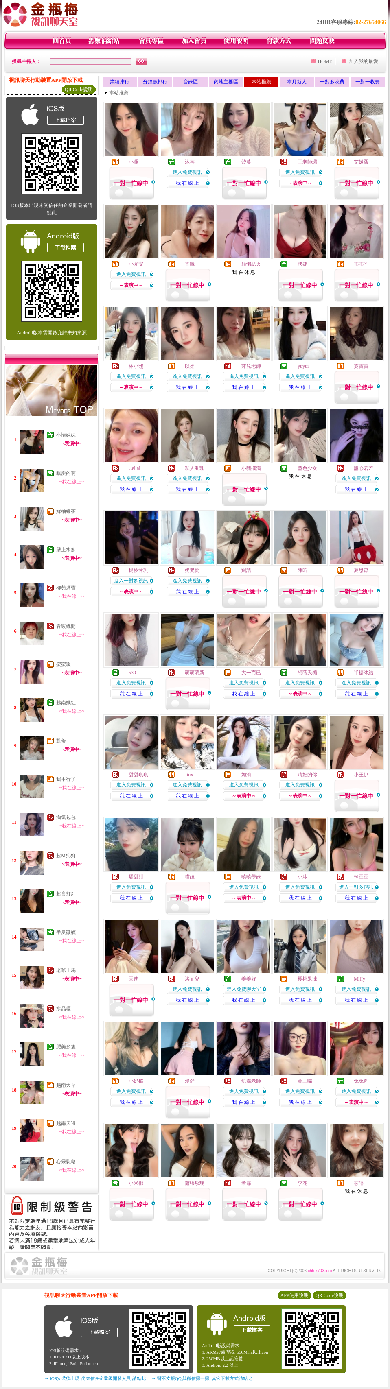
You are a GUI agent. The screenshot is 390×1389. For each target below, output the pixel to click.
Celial (134, 468)
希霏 (246, 1183)
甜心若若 (363, 468)
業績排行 (119, 82)
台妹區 (190, 82)
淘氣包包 (66, 817)
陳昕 (302, 570)
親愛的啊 (66, 473)
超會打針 (66, 894)
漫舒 (190, 1081)
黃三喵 (305, 1081)
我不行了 (66, 779)
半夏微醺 (66, 932)
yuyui (303, 366)
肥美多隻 (66, 1047)
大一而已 (251, 672)
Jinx (189, 774)
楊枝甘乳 (138, 570)
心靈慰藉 (66, 1161)
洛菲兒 (192, 979)
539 (132, 672)
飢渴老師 (251, 1081)
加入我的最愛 (363, 61)
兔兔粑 (361, 1081)
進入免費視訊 (187, 172)
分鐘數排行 (155, 82)
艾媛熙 (361, 162)
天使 (133, 979)
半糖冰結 (363, 672)
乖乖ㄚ (361, 264)
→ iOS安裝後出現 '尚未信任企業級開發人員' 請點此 (95, 1378)
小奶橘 (136, 1081)
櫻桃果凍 (307, 979)
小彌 (133, 162)
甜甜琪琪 (138, 774)
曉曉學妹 (251, 877)
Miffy (359, 979)
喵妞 (190, 877)
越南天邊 (66, 1123)
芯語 (359, 1183)
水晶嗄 (63, 1008)
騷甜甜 (136, 877)
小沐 (302, 877)
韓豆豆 (361, 877)
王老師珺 (307, 162)
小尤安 (136, 264)
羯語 (246, 570)
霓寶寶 (361, 366)
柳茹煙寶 (66, 588)
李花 (302, 1183)
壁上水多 (66, 550)
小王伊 (361, 774)
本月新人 (297, 82)
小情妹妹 (66, 435)
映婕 (302, 264)
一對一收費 (367, 82)
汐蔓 (246, 162)
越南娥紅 (66, 702)
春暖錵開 (66, 626)
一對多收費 (332, 82)
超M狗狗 (65, 855)
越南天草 (66, 1085)
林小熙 (136, 366)
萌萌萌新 (194, 672)
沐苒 (190, 162)
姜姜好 (248, 979)
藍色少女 (307, 468)
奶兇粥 (192, 570)
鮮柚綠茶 (66, 511)
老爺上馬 (66, 970)
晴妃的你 (307, 774)
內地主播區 (226, 82)
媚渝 (246, 774)
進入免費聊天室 (244, 989)
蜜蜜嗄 (63, 664)
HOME (325, 61)
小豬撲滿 (251, 468)
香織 (190, 264)
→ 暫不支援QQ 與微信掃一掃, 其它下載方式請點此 (201, 1378)
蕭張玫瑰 (194, 1183)
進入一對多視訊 (131, 580)
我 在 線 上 (187, 183)
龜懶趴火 (251, 264)
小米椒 (136, 1183)
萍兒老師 (251, 366)
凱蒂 (61, 741)
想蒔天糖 (307, 672)
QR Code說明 (79, 89)
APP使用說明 (294, 1295)
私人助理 (194, 468)
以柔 (190, 366)
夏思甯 (361, 570)
